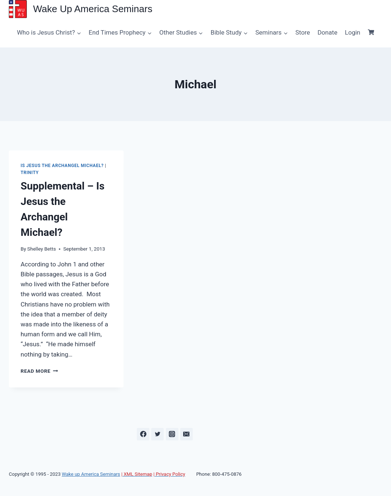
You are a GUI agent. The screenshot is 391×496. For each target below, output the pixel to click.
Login (352, 32)
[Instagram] (172, 434)
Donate (327, 32)
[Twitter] (157, 434)
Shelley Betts (41, 249)
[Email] (186, 434)
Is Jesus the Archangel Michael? (62, 165)
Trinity (30, 172)
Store (302, 32)
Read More (39, 371)
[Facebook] (143, 434)
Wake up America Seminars (91, 474)
